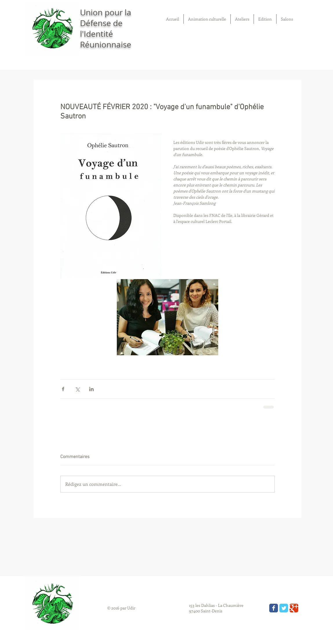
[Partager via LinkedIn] (91, 389)
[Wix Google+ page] (294, 608)
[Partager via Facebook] (63, 389)
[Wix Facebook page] (273, 608)
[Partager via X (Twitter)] (77, 389)
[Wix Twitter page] (283, 608)
